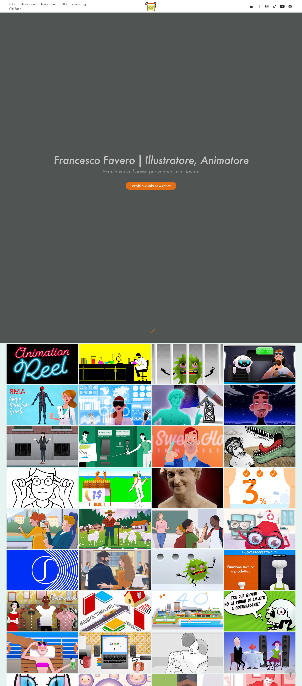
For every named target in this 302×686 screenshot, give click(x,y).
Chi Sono (15, 9)
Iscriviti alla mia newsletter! (151, 185)
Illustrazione (28, 4)
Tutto (13, 4)
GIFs (63, 4)
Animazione (48, 4)
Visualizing (78, 4)
